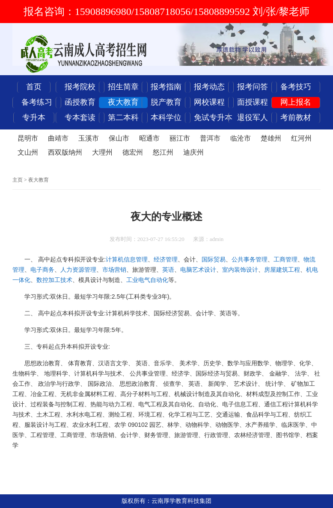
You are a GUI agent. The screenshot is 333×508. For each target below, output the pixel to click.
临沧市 (240, 138)
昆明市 (28, 138)
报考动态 (209, 86)
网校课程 (209, 102)
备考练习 (36, 102)
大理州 (102, 152)
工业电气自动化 (147, 279)
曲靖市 (58, 138)
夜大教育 (123, 102)
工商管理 (285, 259)
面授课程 (252, 102)
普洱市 (210, 138)
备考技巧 (295, 86)
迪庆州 (193, 152)
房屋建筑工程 (282, 269)
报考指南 (166, 86)
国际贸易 (214, 259)
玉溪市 (88, 138)
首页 (34, 86)
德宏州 (132, 152)
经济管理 (166, 259)
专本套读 (80, 117)
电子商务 (42, 269)
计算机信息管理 (127, 259)
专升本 (33, 117)
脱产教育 (166, 102)
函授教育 (80, 102)
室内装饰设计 (240, 269)
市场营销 (114, 269)
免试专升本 (213, 117)
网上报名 (295, 102)
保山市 (119, 138)
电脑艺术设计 (198, 269)
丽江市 (179, 138)
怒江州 (163, 152)
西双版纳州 (65, 152)
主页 (17, 180)
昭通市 (149, 138)
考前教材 (295, 117)
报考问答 (252, 86)
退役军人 (252, 117)
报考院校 (80, 86)
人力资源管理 (78, 269)
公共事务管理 (250, 259)
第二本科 (123, 117)
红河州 (301, 138)
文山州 (28, 152)
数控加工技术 (54, 279)
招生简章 (123, 86)
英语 (168, 269)
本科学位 (166, 117)
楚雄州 (271, 138)
